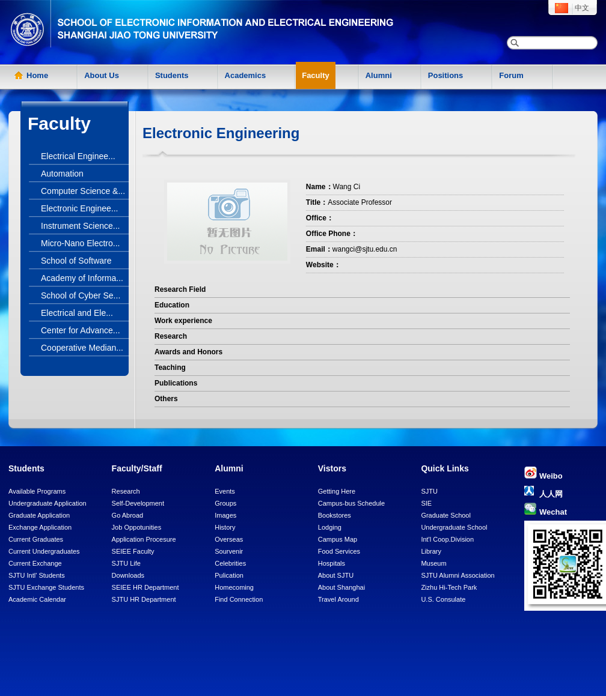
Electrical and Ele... (77, 313)
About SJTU (336, 575)
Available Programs (37, 491)
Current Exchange (35, 563)
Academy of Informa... (82, 278)
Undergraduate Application (47, 503)
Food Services (339, 551)
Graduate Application (39, 515)
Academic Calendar (37, 599)
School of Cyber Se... (80, 295)
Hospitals (331, 563)
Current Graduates (35, 539)
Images (225, 515)
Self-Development (138, 503)
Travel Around (338, 599)
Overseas (229, 539)
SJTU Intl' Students (36, 575)
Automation (62, 173)
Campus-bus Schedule (351, 503)
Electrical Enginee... (78, 156)
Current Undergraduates (44, 551)
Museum (433, 563)
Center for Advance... (80, 330)
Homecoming (234, 587)
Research (126, 491)
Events (225, 491)
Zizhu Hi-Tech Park (449, 587)
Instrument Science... (80, 226)
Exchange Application (40, 527)
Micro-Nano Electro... (80, 243)
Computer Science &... (83, 191)
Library (431, 551)
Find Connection (239, 599)
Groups (225, 503)
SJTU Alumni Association (457, 575)
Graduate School (446, 515)
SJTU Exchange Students (46, 587)
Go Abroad (128, 515)
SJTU (429, 491)
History (225, 527)
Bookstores (334, 515)
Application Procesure (144, 539)
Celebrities (230, 563)
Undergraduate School (454, 527)
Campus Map (337, 539)
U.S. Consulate (443, 599)
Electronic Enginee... (79, 208)
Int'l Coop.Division (447, 539)
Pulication (229, 575)
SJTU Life (126, 563)
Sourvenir (229, 551)
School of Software (76, 260)
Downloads (128, 575)
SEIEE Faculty (133, 551)
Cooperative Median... (82, 348)
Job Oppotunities (137, 527)
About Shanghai (341, 587)
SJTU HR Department (144, 599)
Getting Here (336, 491)
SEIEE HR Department (145, 587)
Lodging (329, 527)
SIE (426, 503)
